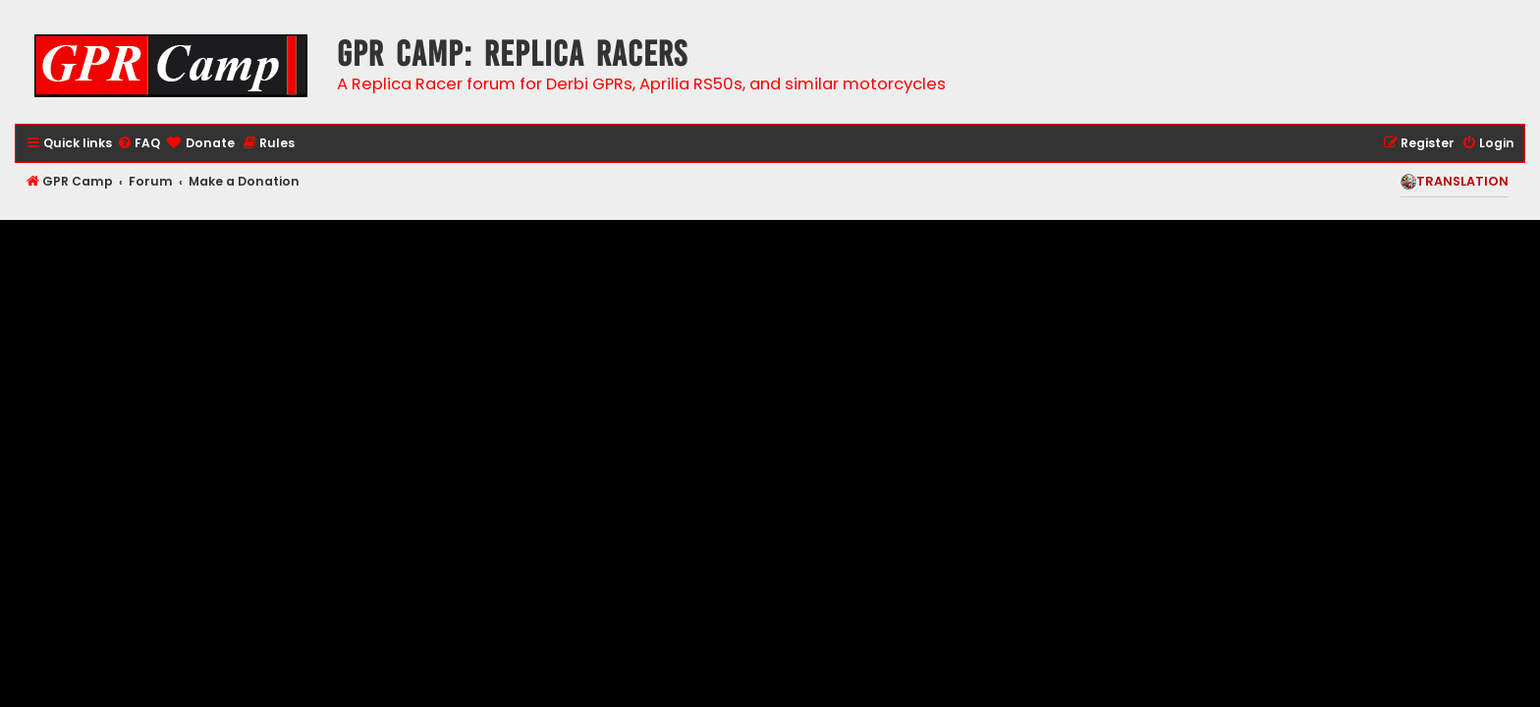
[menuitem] (138, 144)
